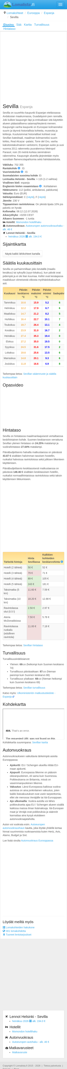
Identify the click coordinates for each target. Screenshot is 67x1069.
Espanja (49, 13)
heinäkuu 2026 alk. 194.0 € (25, 236)
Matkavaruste (19, 1052)
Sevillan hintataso (33, 645)
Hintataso (9, 28)
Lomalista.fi (21, 1065)
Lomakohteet (15, 13)
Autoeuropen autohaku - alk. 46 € (30, 1041)
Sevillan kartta (40, 742)
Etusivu (8, 24)
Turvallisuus (41, 24)
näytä (30, 197)
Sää (18, 24)
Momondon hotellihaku (28, 222)
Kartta (28, 24)
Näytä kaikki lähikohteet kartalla (22, 253)
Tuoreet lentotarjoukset (17, 934)
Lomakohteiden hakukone (18, 927)
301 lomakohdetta (14, 931)
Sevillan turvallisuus (34, 687)
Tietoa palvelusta (52, 1065)
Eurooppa (33, 13)
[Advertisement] (33, 67)
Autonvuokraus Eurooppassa (37, 840)
